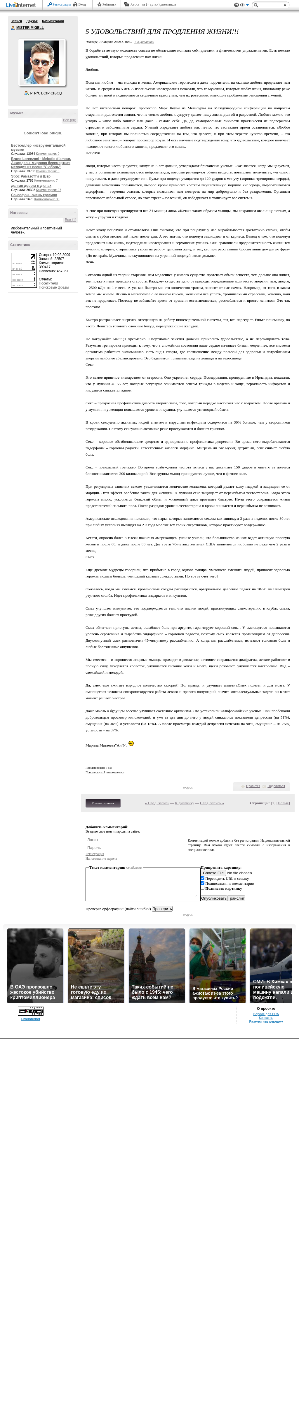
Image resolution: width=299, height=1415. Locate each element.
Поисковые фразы (54, 287)
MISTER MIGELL (13, 28)
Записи (16, 21)
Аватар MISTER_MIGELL (42, 62)
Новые (283, 803)
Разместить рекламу (266, 1021)
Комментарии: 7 (46, 180)
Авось (134, 4)
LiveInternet (22, 5)
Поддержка (236, 5)
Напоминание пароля (101, 858)
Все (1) (70, 220)
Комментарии (53, 21)
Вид (244, 5)
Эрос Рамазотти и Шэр (31, 176)
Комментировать (103, 803)
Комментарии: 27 (48, 190)
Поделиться (276, 786)
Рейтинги (109, 4)
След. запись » (212, 803)
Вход (82, 4)
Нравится (253, 786)
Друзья (31, 21)
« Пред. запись (157, 803)
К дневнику (184, 803)
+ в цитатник (144, 41)
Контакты (266, 1017)
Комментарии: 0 (48, 153)
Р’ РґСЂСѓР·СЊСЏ (46, 93)
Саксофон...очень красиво (34, 195)
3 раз (109, 767)
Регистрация (62, 4)
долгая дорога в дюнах (31, 186)
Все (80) (69, 120)
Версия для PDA (266, 1014)
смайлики (134, 867)
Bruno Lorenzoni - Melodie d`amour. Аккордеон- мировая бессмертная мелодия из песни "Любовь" (41, 163)
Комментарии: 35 (47, 199)
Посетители (48, 283)
